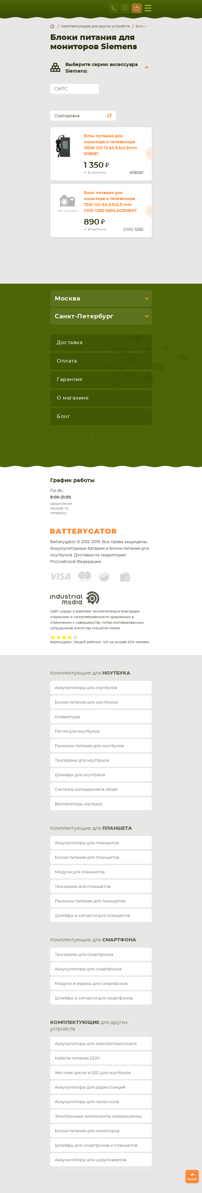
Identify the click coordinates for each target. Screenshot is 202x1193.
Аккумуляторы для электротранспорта (96, 1044)
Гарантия (69, 379)
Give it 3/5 (64, 637)
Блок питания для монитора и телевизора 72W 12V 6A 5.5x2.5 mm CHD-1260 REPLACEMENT (110, 202)
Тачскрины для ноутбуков (82, 760)
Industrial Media (75, 597)
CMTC (61, 89)
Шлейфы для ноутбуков (80, 775)
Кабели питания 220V (77, 1058)
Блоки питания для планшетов (87, 858)
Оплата (67, 361)
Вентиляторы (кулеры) (79, 804)
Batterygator (95, 531)
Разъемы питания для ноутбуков (89, 746)
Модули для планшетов (80, 872)
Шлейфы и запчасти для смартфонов (94, 998)
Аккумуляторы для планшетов (87, 843)
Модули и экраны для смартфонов (91, 984)
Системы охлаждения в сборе (86, 789)
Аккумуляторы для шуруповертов (90, 1160)
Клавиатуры (67, 717)
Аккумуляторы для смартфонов (88, 969)
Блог (63, 416)
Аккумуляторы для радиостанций (90, 1087)
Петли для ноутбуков (77, 731)
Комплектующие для (90, 673)
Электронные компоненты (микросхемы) (98, 1116)
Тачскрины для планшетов (83, 887)
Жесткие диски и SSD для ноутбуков (93, 1073)
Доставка (70, 342)
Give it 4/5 (70, 637)
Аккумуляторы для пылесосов (87, 1102)
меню (148, 8)
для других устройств (88, 1026)
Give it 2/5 (58, 637)
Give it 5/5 (75, 637)
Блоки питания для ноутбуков (86, 702)
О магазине (72, 398)
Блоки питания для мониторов (87, 1131)
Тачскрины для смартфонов (84, 955)
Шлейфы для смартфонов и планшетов (96, 1145)
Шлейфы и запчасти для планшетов (92, 916)
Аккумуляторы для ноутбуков (86, 688)
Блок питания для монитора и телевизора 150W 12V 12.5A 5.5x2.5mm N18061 (110, 145)
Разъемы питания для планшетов (90, 901)
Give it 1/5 (53, 637)
